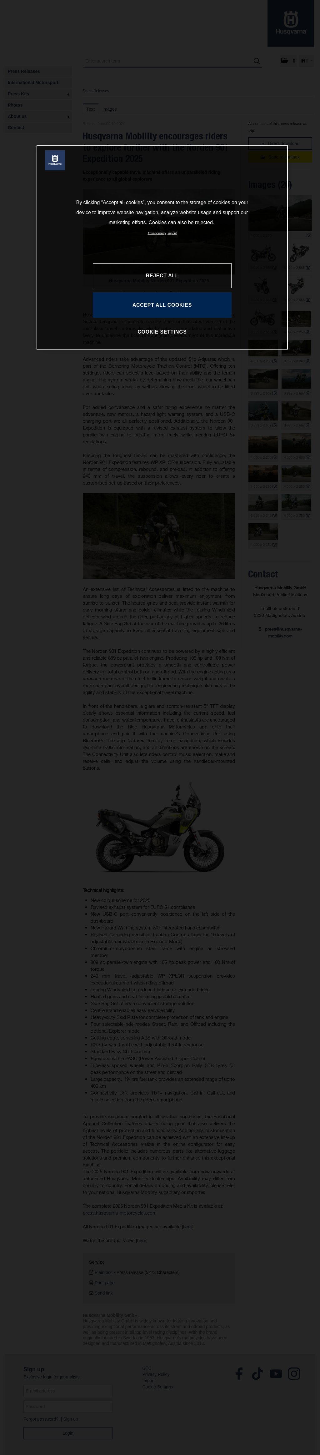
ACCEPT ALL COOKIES (162, 305)
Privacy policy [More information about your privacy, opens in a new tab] (157, 233)
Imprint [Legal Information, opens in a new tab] (172, 233)
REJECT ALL (162, 275)
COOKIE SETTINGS (162, 332)
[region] (162, 247)
